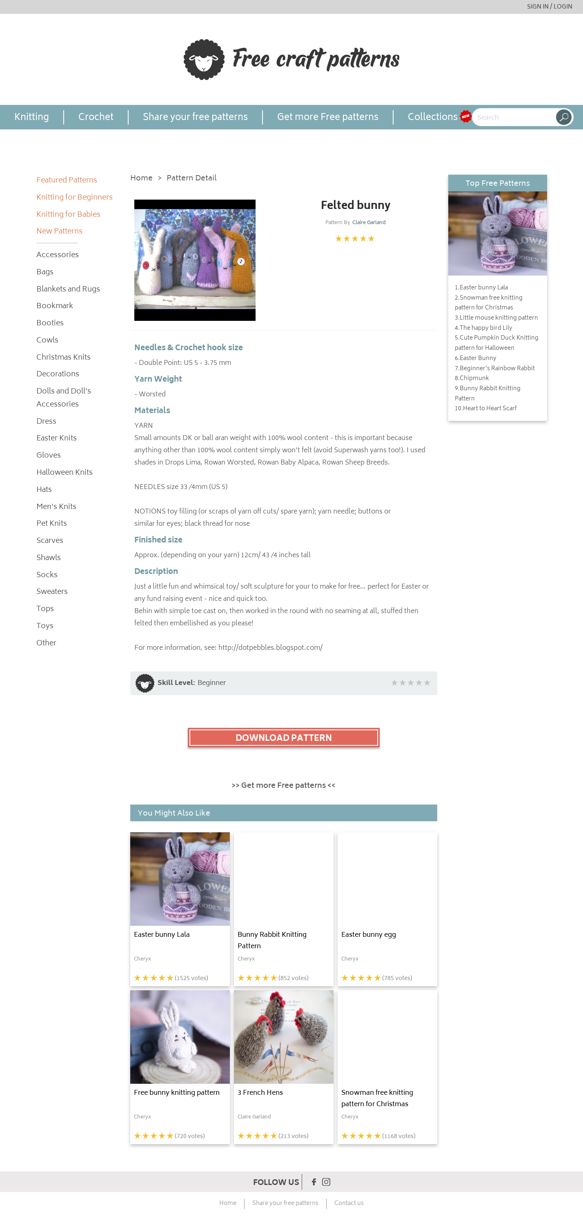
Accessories (57, 255)
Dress (46, 422)
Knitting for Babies (68, 215)
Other (46, 644)
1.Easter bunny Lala (481, 288)
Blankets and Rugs (68, 290)
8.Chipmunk (472, 379)
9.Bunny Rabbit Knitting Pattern (488, 394)
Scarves (49, 541)
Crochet (95, 117)
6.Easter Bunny (475, 359)
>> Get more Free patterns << (283, 786)
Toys (44, 626)
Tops (45, 609)
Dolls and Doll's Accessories (63, 398)
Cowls (47, 341)
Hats (44, 490)
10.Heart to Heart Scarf (485, 409)
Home (141, 179)
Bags (44, 273)
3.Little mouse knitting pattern (496, 318)
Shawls (48, 558)
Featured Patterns (66, 181)
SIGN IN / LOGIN (549, 7)
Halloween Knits (64, 473)
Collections (433, 117)
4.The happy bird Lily (483, 328)
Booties (50, 324)
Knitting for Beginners (74, 198)
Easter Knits (56, 439)
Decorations (57, 375)
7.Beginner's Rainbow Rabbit (495, 369)
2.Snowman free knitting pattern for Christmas (489, 303)
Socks (47, 575)
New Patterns (59, 232)
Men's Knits (56, 507)
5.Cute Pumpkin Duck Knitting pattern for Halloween (496, 343)
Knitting (31, 117)
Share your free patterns (195, 117)
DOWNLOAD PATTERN (284, 739)
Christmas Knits (63, 358)
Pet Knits (51, 524)
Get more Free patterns (327, 117)
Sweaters (52, 592)
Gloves (48, 456)
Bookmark (54, 306)
